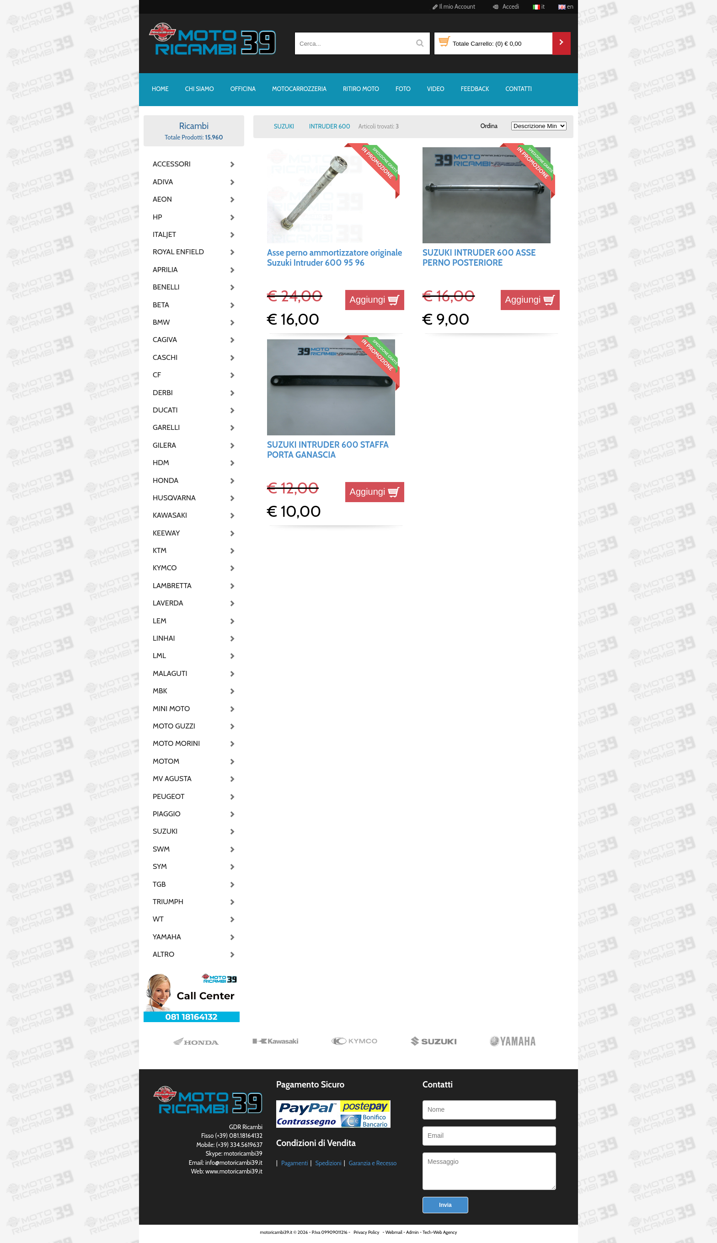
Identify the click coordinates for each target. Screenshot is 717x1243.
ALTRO (163, 954)
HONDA (165, 480)
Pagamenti (294, 1163)
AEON (162, 199)
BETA (161, 304)
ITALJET (164, 234)
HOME (160, 88)
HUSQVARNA (174, 497)
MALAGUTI (170, 673)
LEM (159, 620)
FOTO (403, 88)
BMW (161, 322)
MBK (160, 690)
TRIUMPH (168, 901)
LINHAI (164, 638)
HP (157, 217)
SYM (160, 866)
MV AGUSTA (172, 778)
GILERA (164, 445)
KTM (159, 550)
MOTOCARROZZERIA (299, 88)
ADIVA (163, 181)
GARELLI (166, 427)
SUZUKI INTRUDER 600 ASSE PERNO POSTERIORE (479, 257)
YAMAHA (167, 936)
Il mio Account (452, 6)
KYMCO (165, 567)
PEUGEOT (169, 796)
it (539, 6)
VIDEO (435, 88)
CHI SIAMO (199, 88)
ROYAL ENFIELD (175, 251)
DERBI (163, 392)
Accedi (504, 6)
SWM (161, 849)
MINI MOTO (171, 708)
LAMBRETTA (172, 585)
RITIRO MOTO (361, 88)
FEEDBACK (475, 88)
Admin (412, 1232)
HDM (161, 462)
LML (159, 655)
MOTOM (166, 761)
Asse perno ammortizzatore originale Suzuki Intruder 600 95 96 (334, 257)
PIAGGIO (167, 813)
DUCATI (165, 410)
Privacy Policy (366, 1232)
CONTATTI (518, 88)
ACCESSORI (172, 164)
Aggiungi (375, 300)
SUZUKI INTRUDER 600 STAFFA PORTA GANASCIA (328, 449)
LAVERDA (168, 603)
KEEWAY (166, 533)
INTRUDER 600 (329, 126)
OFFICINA (243, 88)
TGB (159, 884)
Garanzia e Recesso (373, 1163)
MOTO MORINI (175, 743)
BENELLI (166, 287)
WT (158, 919)
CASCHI (165, 357)
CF (157, 374)
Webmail (393, 1232)
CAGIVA (165, 339)
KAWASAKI (170, 515)
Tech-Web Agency (440, 1232)
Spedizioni (328, 1163)
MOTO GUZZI (174, 726)
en (565, 6)
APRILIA (165, 269)
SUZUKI (165, 831)
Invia (445, 1205)
